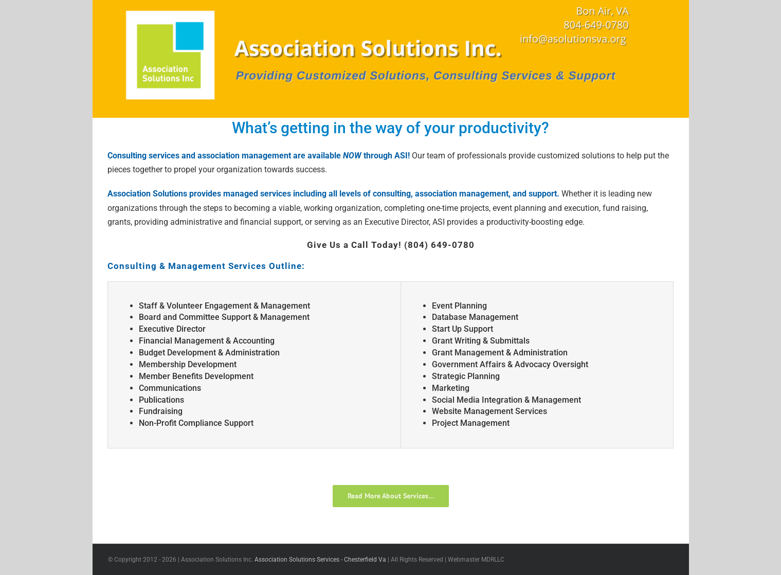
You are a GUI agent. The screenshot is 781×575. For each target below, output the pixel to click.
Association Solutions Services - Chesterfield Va (320, 559)
